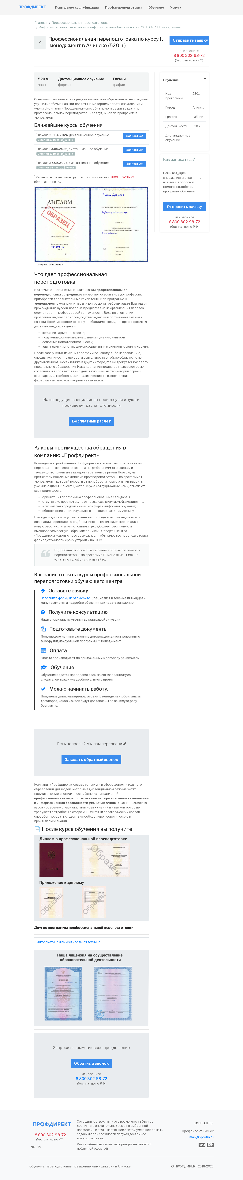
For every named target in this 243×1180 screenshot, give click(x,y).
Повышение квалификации (77, 7)
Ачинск (208, 1131)
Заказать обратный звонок (91, 759)
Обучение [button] (171, 80)
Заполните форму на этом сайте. (66, 598)
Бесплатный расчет (91, 421)
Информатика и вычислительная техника (68, 942)
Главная (41, 23)
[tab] (184, 80)
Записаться (134, 135)
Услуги (175, 7)
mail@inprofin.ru (201, 1137)
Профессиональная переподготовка (80, 23)
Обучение (156, 7)
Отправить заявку (190, 40)
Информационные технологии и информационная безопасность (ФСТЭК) (96, 27)
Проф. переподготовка (123, 7)
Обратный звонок (91, 1063)
